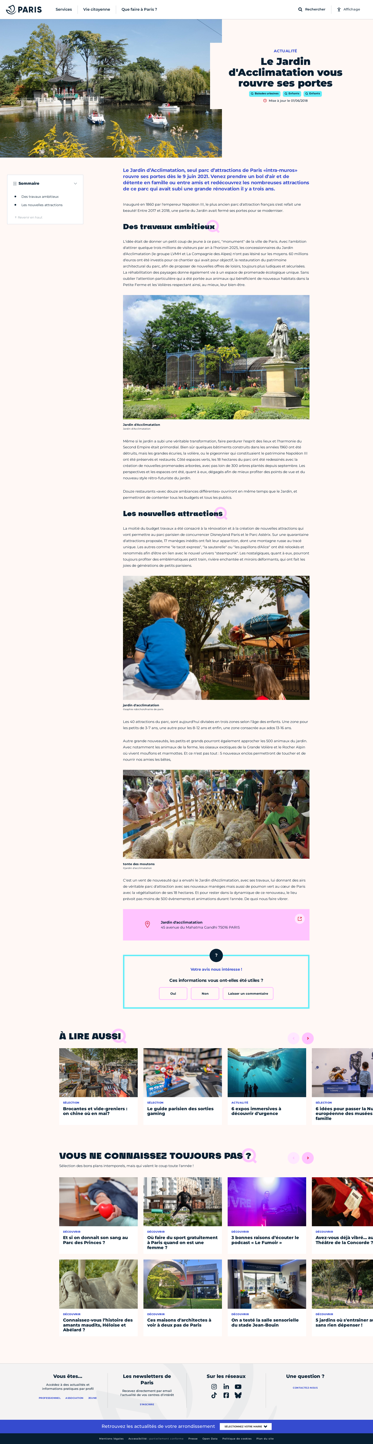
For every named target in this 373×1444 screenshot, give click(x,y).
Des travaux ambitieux (40, 196)
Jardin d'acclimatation (181, 922)
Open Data (210, 1438)
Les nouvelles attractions (42, 205)
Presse (193, 1438)
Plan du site (265, 1438)
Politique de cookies (237, 1438)
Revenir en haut (30, 217)
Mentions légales (111, 1438)
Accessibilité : (156, 1438)
